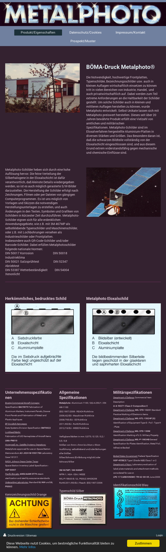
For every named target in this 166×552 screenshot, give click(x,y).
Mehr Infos (27, 547)
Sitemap (31, 535)
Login (159, 535)
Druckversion (14, 535)
